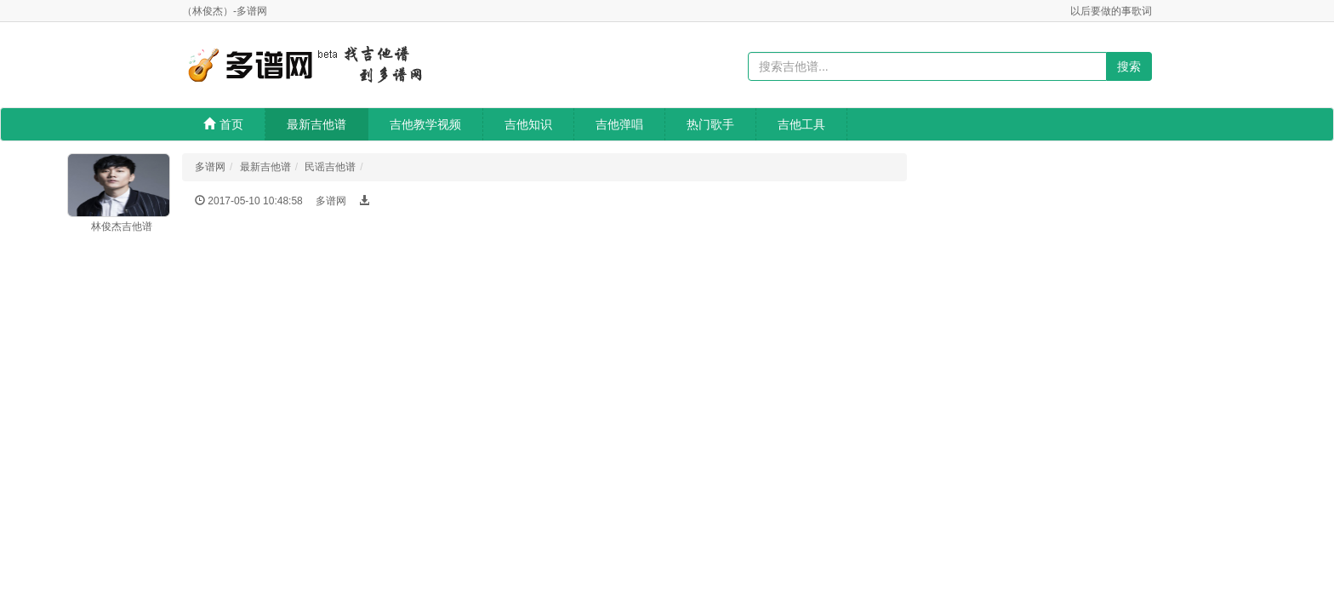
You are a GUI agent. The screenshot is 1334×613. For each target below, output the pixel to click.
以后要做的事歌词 (1111, 11)
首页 (223, 124)
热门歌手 (710, 124)
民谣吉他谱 (330, 167)
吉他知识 (528, 124)
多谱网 (210, 167)
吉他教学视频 (425, 124)
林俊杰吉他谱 (121, 226)
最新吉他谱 (316, 124)
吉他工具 (801, 124)
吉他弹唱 (619, 124)
